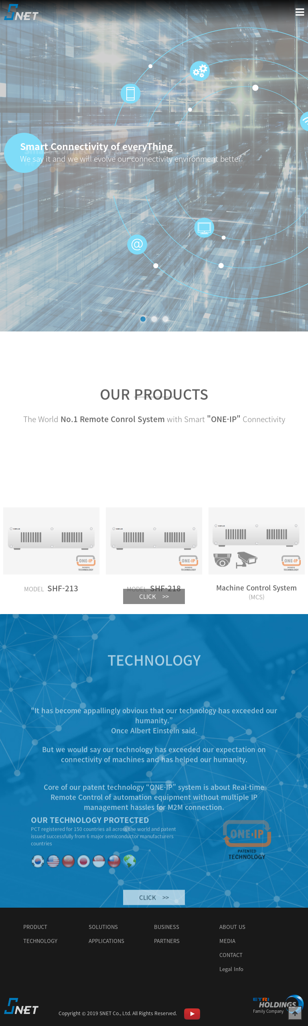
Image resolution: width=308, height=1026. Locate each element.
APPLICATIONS (106, 941)
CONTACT (231, 955)
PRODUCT (35, 927)
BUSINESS (166, 927)
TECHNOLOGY (40, 941)
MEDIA (227, 941)
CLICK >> (154, 607)
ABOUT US (232, 927)
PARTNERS (167, 941)
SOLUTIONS (103, 927)
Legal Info (231, 969)
